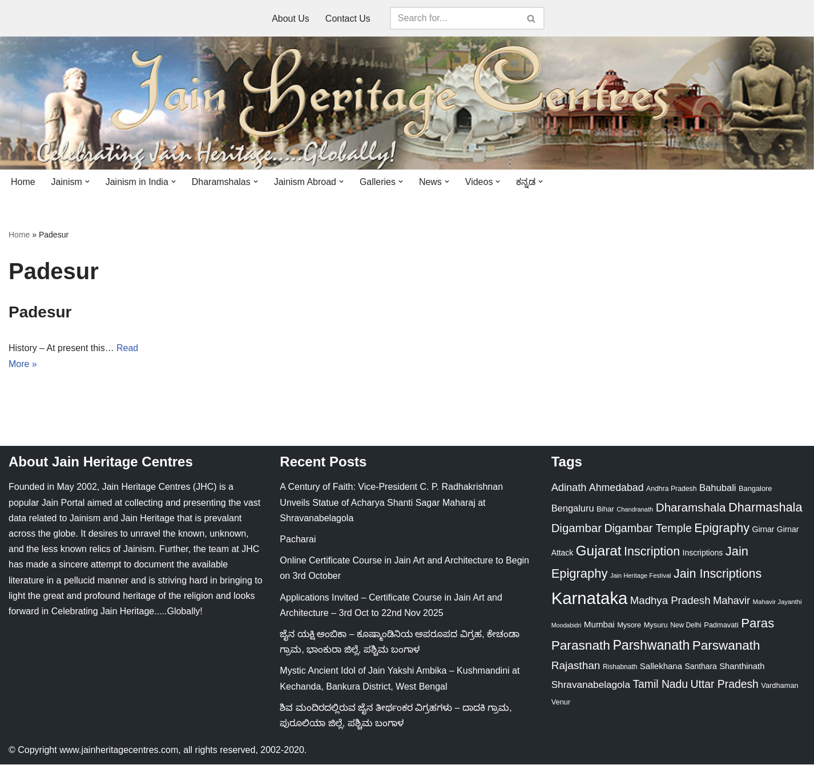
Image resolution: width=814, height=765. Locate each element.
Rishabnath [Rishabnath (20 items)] (620, 667)
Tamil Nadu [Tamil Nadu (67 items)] (660, 684)
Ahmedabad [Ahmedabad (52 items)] (616, 488)
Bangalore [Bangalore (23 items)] (755, 489)
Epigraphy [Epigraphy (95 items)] (721, 529)
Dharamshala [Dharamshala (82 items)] (691, 507)
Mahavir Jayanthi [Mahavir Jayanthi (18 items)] (777, 602)
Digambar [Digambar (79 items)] (576, 528)
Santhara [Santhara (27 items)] (701, 666)
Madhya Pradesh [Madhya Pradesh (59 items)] (670, 601)
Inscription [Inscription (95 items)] (652, 552)
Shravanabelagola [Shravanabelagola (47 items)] (590, 685)
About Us (290, 18)
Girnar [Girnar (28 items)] (763, 529)
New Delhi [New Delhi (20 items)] (685, 626)
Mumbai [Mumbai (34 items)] (599, 625)
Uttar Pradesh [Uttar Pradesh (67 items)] (725, 684)
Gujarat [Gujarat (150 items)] (599, 551)
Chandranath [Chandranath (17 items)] (634, 509)
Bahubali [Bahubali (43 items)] (717, 488)
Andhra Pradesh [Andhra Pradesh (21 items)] (671, 489)
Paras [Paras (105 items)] (757, 624)
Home (23, 182)
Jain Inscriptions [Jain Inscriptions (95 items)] (717, 574)
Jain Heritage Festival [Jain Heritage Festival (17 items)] (640, 575)
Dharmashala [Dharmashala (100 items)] (765, 508)
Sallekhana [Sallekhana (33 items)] (661, 666)
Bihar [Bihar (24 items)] (605, 509)
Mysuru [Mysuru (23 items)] (656, 625)
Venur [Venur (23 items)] (561, 702)
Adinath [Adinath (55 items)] (569, 488)
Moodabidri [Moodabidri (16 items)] (566, 625)
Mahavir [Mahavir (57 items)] (731, 601)
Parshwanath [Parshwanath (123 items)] (651, 645)
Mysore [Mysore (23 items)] (629, 625)
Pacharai (298, 540)
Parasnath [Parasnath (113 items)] (580, 645)
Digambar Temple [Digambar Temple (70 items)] (647, 528)
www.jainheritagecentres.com (118, 750)
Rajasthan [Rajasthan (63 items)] (576, 666)
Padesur (40, 312)
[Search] (454, 18)
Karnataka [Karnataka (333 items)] (589, 598)
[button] (87, 181)
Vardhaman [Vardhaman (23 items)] (779, 686)
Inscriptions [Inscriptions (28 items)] (703, 553)
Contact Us (347, 18)
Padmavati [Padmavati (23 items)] (721, 625)
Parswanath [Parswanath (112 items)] (726, 645)
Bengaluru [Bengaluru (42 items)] (572, 509)
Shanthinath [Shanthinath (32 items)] (741, 666)
